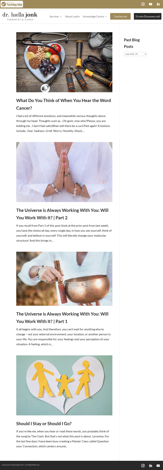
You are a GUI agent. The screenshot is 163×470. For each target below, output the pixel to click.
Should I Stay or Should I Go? (44, 423)
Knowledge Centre (93, 16)
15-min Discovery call (147, 16)
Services (54, 16)
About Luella (72, 16)
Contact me (120, 16)
